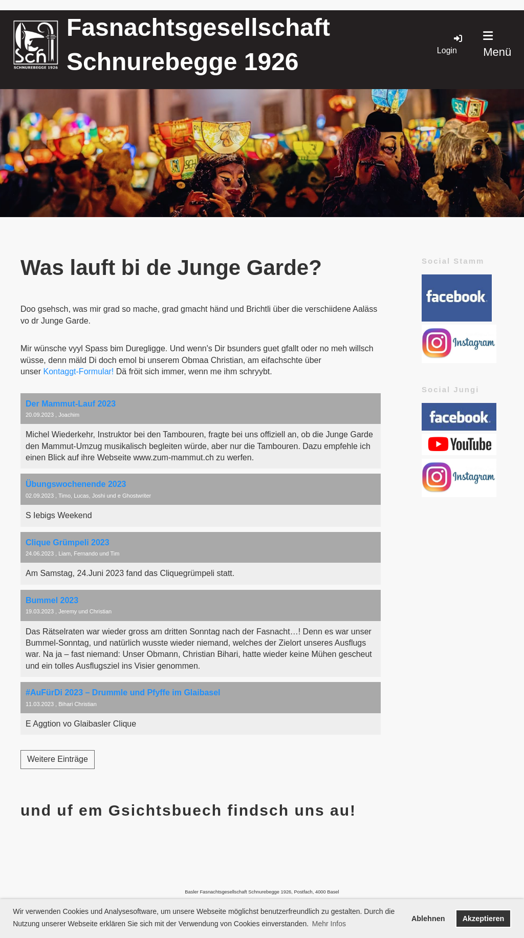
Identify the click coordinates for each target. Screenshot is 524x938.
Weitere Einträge (57, 759)
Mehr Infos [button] (329, 924)
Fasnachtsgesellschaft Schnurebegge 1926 (198, 44)
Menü (497, 44)
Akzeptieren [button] (484, 918)
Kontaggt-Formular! (78, 371)
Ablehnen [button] (428, 918)
